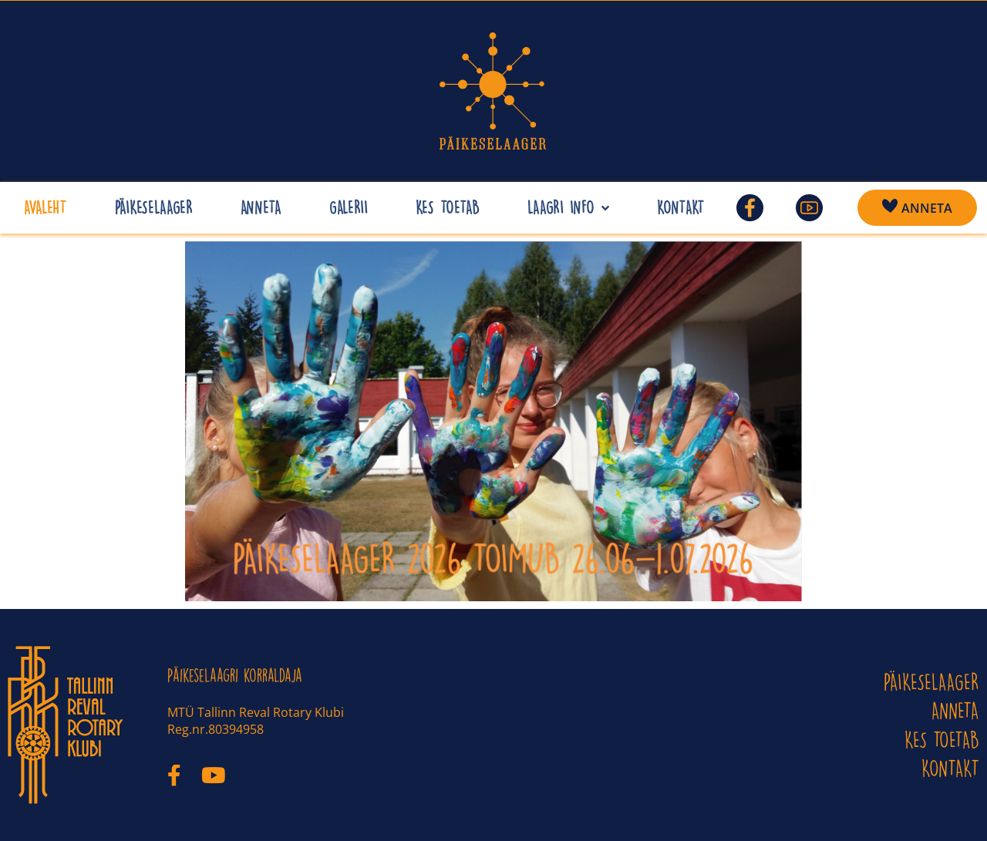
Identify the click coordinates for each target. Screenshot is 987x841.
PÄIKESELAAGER (931, 681)
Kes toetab (941, 739)
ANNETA (955, 710)
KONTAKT (950, 768)
